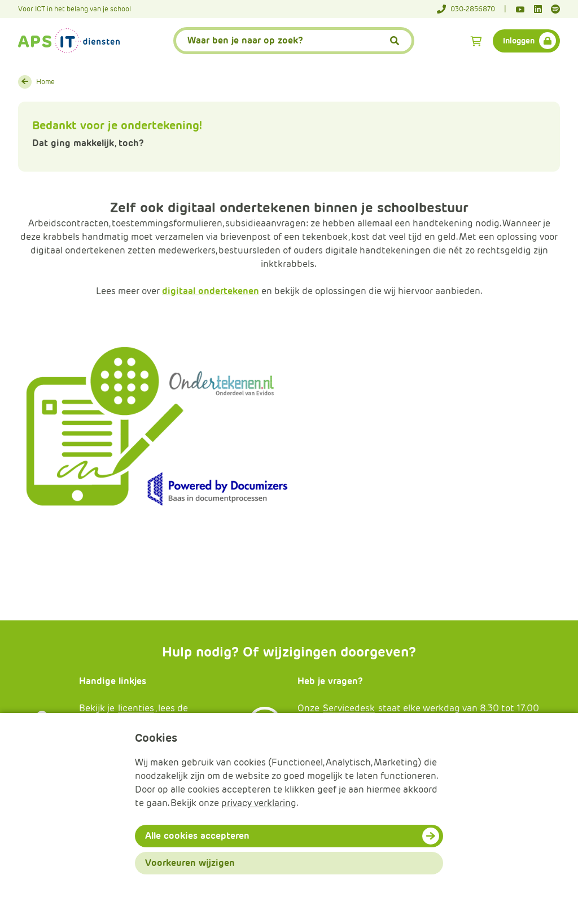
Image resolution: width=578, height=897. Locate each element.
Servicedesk (349, 708)
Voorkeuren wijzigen (190, 863)
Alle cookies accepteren (197, 836)
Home (45, 81)
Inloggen (519, 41)
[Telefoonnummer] (471, 9)
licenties (136, 708)
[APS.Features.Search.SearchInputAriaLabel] (294, 40)
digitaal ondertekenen (210, 291)
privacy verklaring (258, 803)
